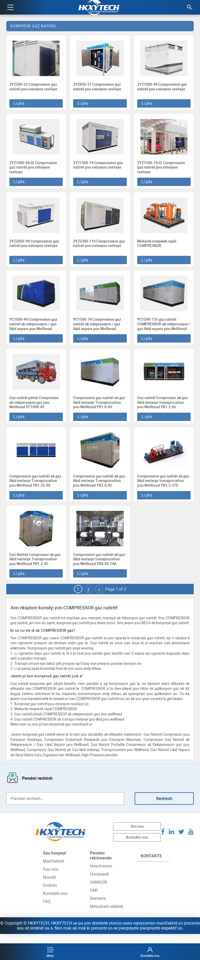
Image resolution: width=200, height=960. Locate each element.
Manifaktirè (53, 870)
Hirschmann (101, 875)
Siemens (98, 907)
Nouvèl (49, 886)
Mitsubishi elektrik (106, 915)
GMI (93, 899)
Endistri (50, 894)
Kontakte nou (137, 846)
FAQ (47, 910)
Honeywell (99, 883)
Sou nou (137, 835)
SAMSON (98, 891)
